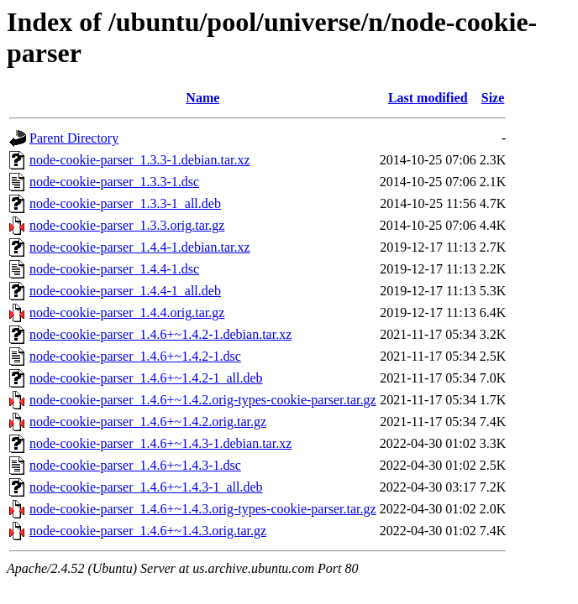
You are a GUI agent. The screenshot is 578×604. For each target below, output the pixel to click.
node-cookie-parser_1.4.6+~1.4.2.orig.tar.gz (147, 421)
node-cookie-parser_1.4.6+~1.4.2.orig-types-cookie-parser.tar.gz (202, 400)
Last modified (428, 98)
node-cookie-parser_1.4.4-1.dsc (114, 269)
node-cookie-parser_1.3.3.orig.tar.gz (126, 225)
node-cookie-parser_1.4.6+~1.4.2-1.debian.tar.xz (160, 334)
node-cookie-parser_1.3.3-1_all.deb (125, 203)
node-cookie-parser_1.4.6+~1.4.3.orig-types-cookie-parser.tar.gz (202, 509)
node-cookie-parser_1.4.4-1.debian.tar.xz (139, 247)
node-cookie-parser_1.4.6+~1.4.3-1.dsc (135, 465)
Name (202, 98)
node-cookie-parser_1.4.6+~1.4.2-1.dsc (135, 356)
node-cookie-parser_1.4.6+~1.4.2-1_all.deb (146, 378)
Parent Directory (73, 138)
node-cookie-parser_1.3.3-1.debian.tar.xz (139, 160)
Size (493, 98)
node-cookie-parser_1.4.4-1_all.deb (125, 291)
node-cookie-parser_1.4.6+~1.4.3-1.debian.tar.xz (160, 443)
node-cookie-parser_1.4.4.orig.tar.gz (126, 312)
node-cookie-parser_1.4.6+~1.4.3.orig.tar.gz (147, 530)
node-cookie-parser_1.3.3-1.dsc (114, 181)
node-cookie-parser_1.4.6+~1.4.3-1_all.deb (146, 487)
